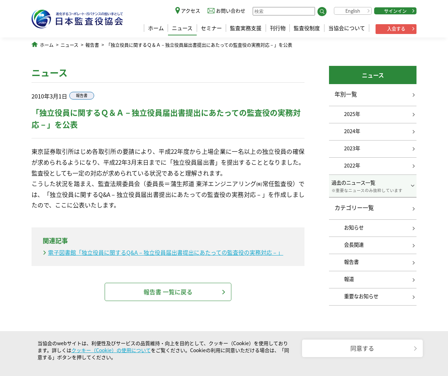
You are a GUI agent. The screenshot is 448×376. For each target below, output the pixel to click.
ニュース (182, 28)
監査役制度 (307, 28)
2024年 (352, 131)
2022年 (352, 165)
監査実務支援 (245, 28)
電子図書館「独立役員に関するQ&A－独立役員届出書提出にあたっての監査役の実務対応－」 (165, 252)
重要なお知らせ (361, 296)
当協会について (346, 28)
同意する (362, 348)
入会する (396, 28)
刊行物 (278, 28)
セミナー (211, 28)
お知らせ (354, 227)
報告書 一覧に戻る (168, 291)
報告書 (92, 44)
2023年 (352, 148)
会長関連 (354, 244)
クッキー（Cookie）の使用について (111, 350)
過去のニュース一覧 (372, 186)
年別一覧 (346, 94)
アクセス (190, 10)
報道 (349, 279)
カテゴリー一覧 (354, 208)
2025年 (352, 114)
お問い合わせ (230, 10)
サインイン (395, 10)
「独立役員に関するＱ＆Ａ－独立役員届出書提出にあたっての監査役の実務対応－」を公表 (199, 44)
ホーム (156, 28)
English (352, 10)
